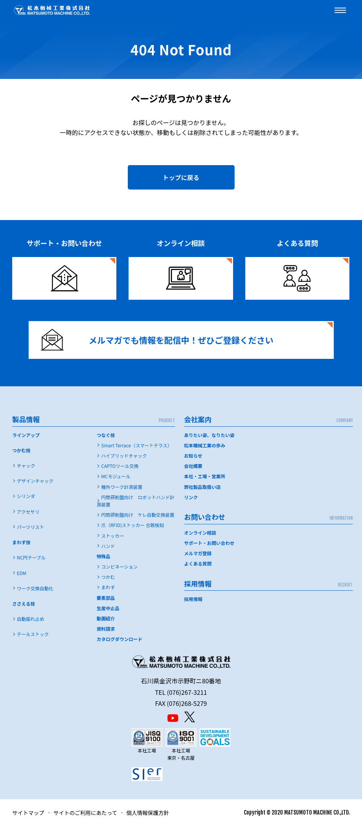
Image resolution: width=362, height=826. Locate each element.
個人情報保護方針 (147, 812)
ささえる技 (23, 603)
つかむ (108, 577)
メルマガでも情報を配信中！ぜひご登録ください (157, 340)
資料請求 (106, 628)
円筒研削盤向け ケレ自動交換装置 (137, 514)
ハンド (108, 546)
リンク (191, 497)
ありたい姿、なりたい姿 (209, 435)
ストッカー (112, 535)
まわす (108, 587)
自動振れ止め (30, 618)
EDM (21, 573)
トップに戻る (180, 177)
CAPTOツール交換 (119, 466)
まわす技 (21, 542)
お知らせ (193, 455)
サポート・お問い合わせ (209, 543)
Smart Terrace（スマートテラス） (136, 445)
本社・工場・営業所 (204, 476)
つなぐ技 (106, 435)
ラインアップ (26, 435)
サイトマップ (28, 812)
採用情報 (193, 599)
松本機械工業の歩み (204, 445)
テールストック (33, 634)
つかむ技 (21, 450)
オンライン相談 (200, 532)
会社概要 (193, 466)
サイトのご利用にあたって (85, 812)
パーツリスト (30, 527)
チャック (26, 465)
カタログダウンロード (119, 639)
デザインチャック (35, 480)
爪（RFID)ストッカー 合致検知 (132, 525)
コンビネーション (119, 566)
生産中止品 (108, 608)
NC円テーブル (31, 557)
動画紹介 (106, 618)
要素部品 (106, 598)
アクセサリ (28, 511)
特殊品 (103, 556)
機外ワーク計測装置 (121, 487)
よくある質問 (198, 563)
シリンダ (26, 496)
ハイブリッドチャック (124, 455)
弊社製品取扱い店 (202, 487)
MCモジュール (115, 476)
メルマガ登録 (198, 553)
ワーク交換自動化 (35, 588)
